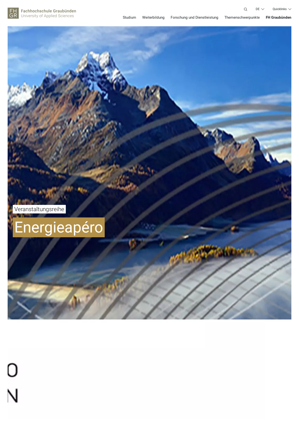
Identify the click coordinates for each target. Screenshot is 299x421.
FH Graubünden (278, 17)
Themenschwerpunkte (242, 17)
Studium (129, 17)
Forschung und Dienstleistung (194, 17)
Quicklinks (280, 9)
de (258, 9)
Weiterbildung (153, 17)
